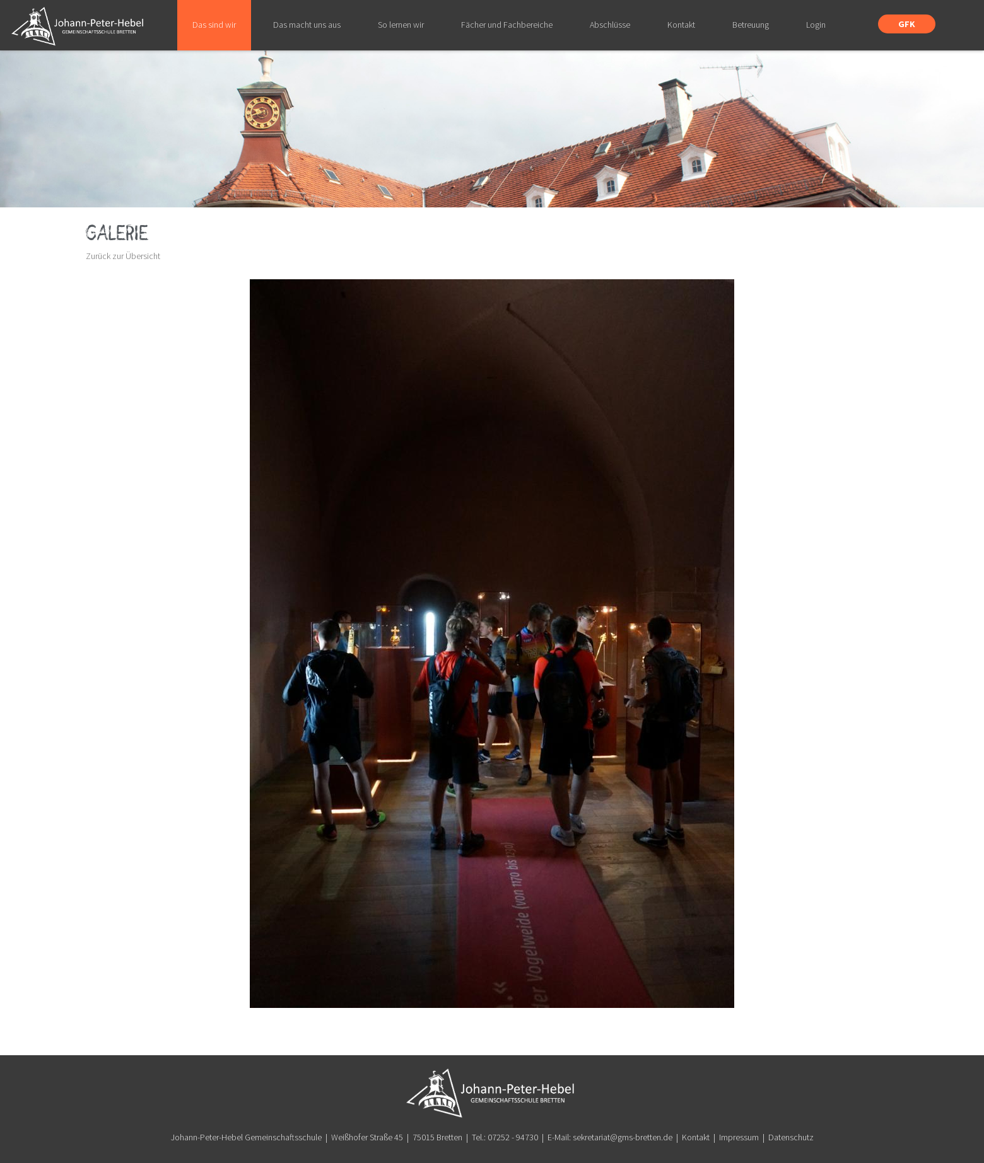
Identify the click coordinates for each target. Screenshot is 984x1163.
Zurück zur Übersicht (123, 256)
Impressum (739, 1137)
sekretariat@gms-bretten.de (622, 1137)
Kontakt (696, 1137)
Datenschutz (791, 1137)
